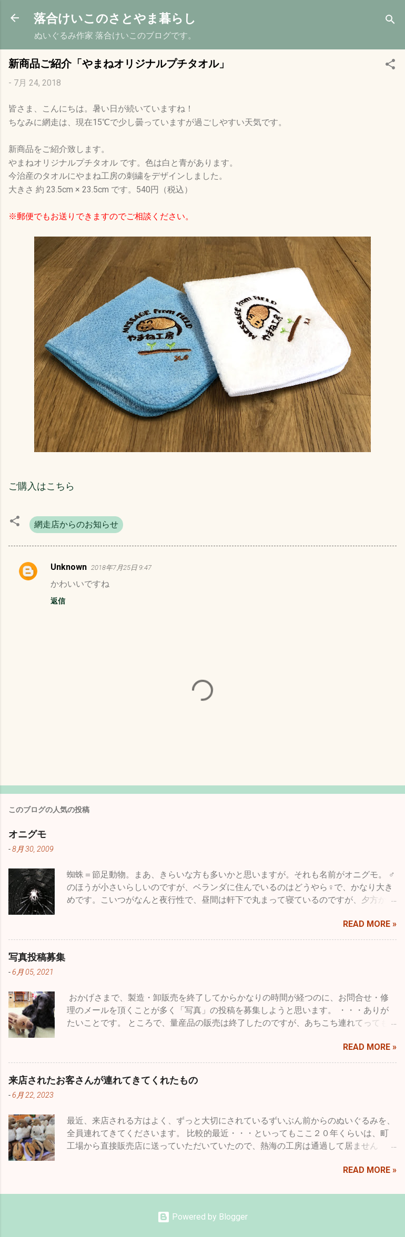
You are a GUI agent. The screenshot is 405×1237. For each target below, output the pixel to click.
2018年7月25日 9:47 (121, 567)
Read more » (370, 924)
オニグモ (27, 833)
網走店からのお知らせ (76, 524)
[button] (390, 66)
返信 (57, 601)
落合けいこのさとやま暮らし (115, 17)
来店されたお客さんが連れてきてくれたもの (103, 1080)
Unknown (68, 567)
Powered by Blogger (202, 1217)
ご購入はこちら (41, 486)
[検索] (390, 21)
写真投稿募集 (36, 956)
